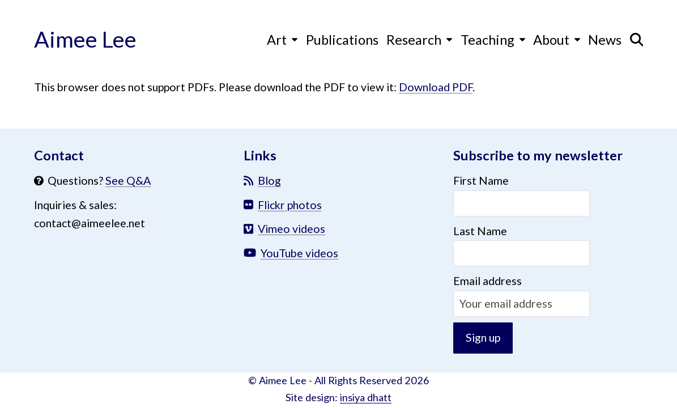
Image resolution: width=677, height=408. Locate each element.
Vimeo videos (291, 228)
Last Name (480, 230)
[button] (637, 39)
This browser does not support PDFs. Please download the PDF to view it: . (254, 87)
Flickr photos (290, 204)
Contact (59, 155)
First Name (481, 180)
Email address (487, 280)
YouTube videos (299, 253)
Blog (269, 180)
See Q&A (128, 180)
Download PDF (435, 87)
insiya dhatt (365, 397)
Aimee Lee (85, 39)
